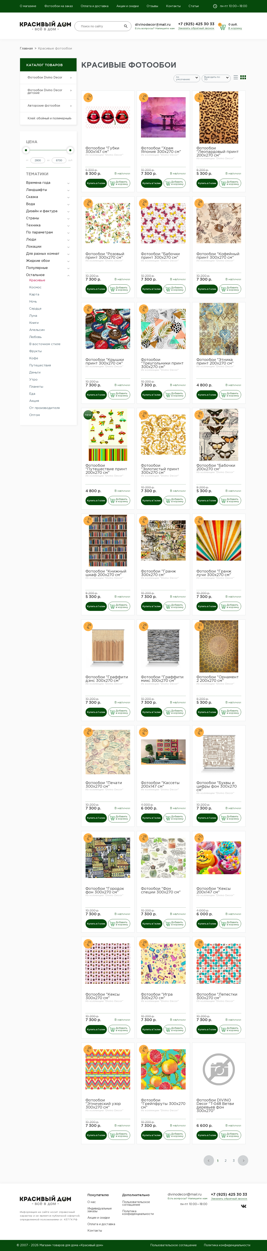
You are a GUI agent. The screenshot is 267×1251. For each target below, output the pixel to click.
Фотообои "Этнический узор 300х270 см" (103, 1104)
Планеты (36, 386)
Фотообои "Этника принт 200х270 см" (215, 361)
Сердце (35, 308)
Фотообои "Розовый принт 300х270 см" (105, 255)
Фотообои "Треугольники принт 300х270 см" (162, 363)
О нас (91, 1202)
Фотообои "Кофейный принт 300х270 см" (217, 255)
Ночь (33, 301)
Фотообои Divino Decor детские (48, 94)
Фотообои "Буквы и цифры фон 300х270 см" (216, 786)
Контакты (173, 6)
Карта (34, 294)
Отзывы (152, 6)
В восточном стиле (44, 344)
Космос (35, 287)
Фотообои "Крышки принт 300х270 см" (105, 361)
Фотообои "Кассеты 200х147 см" (160, 784)
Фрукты (35, 351)
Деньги (34, 372)
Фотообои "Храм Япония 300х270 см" (161, 150)
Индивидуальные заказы (99, 1210)
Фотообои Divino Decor (48, 80)
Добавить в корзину (122, 183)
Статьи (194, 6)
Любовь (35, 337)
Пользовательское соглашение (136, 1203)
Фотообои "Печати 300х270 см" (104, 784)
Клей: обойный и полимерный (48, 121)
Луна (33, 315)
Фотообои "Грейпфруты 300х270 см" (163, 1104)
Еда (32, 393)
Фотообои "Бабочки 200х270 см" (215, 467)
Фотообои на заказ (58, 6)
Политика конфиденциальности (138, 1212)
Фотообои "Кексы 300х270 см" (103, 996)
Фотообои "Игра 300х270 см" (157, 996)
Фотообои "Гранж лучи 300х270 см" (213, 573)
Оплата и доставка (94, 6)
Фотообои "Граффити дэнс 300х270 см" (107, 679)
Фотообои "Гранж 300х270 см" (158, 573)
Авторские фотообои (48, 108)
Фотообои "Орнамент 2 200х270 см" (217, 679)
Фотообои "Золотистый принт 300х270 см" (160, 469)
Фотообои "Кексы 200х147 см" (213, 890)
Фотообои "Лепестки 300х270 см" (216, 996)
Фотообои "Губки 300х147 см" (102, 150)
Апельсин (37, 330)
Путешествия (40, 365)
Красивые (37, 280)
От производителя (44, 408)
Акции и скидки (127, 6)
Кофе (33, 358)
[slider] (26, 150)
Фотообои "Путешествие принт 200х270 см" (106, 469)
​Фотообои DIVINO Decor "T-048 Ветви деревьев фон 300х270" (215, 1106)
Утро (33, 379)
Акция (34, 401)
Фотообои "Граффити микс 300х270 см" (162, 679)
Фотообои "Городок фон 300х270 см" (105, 890)
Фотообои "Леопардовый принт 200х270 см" (217, 152)
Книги (34, 323)
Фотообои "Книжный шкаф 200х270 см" (106, 573)
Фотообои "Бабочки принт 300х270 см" (160, 255)
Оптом (34, 415)
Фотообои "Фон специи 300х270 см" (161, 890)
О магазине (28, 6)
